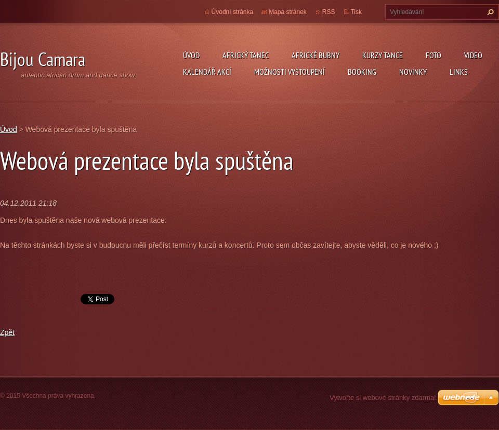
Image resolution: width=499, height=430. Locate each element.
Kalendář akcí (207, 71)
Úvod (191, 55)
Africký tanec (245, 55)
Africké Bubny (315, 55)
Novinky (413, 71)
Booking (362, 71)
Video (473, 55)
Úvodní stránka (233, 12)
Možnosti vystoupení (289, 71)
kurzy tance (382, 55)
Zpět (7, 332)
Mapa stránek (288, 12)
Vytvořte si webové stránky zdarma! (383, 397)
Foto (433, 55)
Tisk (356, 12)
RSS (328, 12)
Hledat (489, 12)
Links (459, 71)
